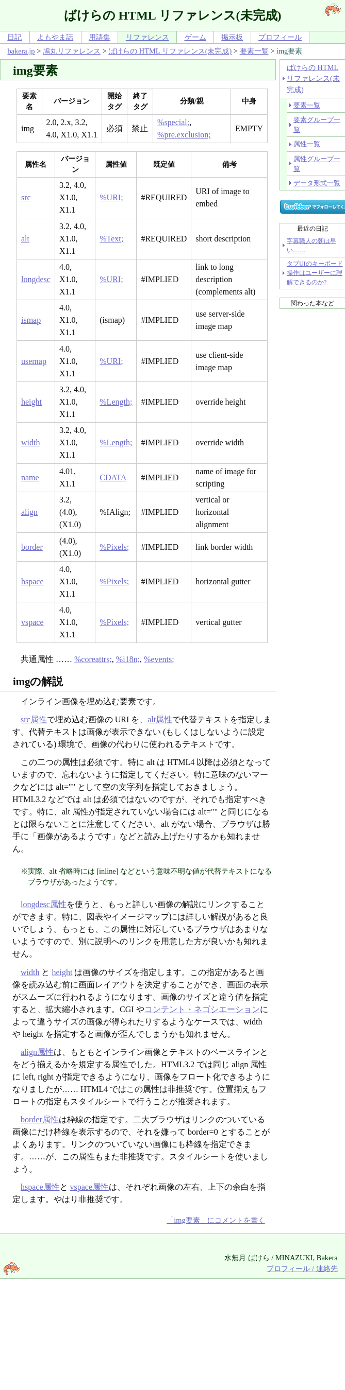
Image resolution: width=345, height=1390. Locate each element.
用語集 (99, 37)
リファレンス (147, 37)
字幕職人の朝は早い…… (311, 245)
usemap (33, 361)
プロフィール (280, 37)
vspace (32, 622)
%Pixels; (114, 547)
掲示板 (232, 37)
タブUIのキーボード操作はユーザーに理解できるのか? (315, 273)
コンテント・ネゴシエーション (202, 1009)
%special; (173, 122)
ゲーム (195, 37)
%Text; (111, 238)
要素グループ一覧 (316, 124)
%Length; (116, 401)
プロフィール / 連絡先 (302, 1268)
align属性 (37, 1052)
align (29, 512)
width (30, 442)
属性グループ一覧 (316, 163)
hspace (32, 581)
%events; (159, 659)
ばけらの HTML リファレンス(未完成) (170, 51)
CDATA (113, 477)
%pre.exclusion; (184, 134)
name (30, 477)
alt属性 (159, 719)
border (32, 547)
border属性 (40, 1119)
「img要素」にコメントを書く (216, 1220)
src (26, 197)
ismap (31, 320)
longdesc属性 (44, 904)
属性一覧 (306, 144)
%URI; (111, 197)
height (31, 401)
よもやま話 (55, 37)
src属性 (34, 719)
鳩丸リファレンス (72, 51)
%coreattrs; (93, 659)
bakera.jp (21, 51)
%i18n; (128, 659)
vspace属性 (89, 1187)
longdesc (36, 279)
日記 (14, 37)
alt (25, 238)
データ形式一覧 (316, 183)
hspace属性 (40, 1187)
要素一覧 (254, 51)
